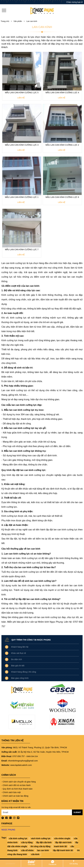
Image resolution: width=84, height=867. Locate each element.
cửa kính (35, 854)
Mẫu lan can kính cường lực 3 (21, 145)
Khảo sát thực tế (18, 653)
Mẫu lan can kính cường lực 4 (62, 92)
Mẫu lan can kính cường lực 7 (21, 249)
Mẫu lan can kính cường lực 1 (21, 197)
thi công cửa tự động (40, 846)
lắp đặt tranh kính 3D (63, 850)
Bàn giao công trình (19, 678)
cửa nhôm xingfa (62, 838)
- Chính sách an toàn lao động (14, 796)
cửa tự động (27, 842)
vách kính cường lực (41, 838)
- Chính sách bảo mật (11, 792)
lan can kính (43, 850)
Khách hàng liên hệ (19, 647)
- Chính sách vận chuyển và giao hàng (18, 782)
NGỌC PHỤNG (8, 830)
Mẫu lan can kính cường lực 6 (62, 197)
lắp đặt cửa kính (44, 842)
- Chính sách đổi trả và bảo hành (16, 785)
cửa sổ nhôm (27, 850)
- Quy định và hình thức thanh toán (16, 789)
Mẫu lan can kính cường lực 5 (21, 92)
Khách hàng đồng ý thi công (23, 672)
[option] (21, 707)
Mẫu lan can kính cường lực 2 (62, 145)
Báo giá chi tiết (17, 665)
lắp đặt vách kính (63, 842)
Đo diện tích (16, 659)
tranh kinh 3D (60, 846)
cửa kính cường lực (18, 838)
